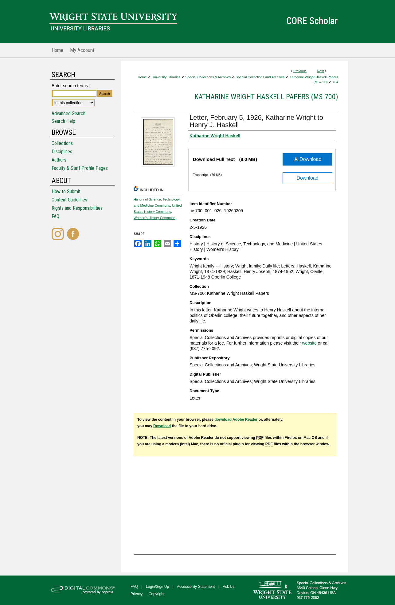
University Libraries (166, 77)
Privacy (137, 594)
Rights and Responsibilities (77, 208)
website (309, 343)
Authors (59, 160)
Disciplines (62, 151)
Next (320, 71)
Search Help (63, 121)
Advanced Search (68, 113)
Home (142, 77)
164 (335, 82)
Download (308, 159)
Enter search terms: (70, 85)
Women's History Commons (154, 218)
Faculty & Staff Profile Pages (80, 168)
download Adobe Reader (235, 419)
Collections (62, 143)
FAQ (55, 216)
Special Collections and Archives (260, 77)
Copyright (156, 594)
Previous (300, 71)
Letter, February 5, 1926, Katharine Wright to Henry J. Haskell (256, 121)
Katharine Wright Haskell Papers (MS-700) (266, 96)
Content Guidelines (69, 200)
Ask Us (228, 586)
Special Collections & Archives (208, 77)
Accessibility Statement (196, 586)
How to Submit (66, 191)
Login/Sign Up (157, 586)
